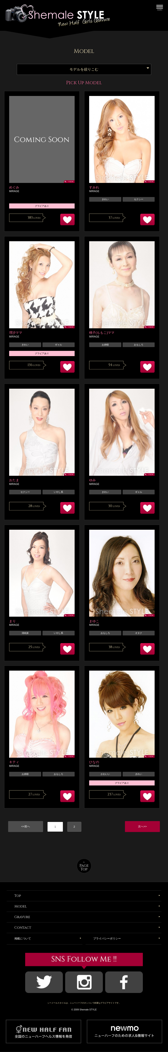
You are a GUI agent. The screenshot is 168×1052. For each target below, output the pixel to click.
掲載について (22, 938)
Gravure (22, 917)
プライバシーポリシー (107, 938)
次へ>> (142, 826)
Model (20, 906)
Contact (22, 928)
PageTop (84, 867)
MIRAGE (14, 191)
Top (17, 896)
